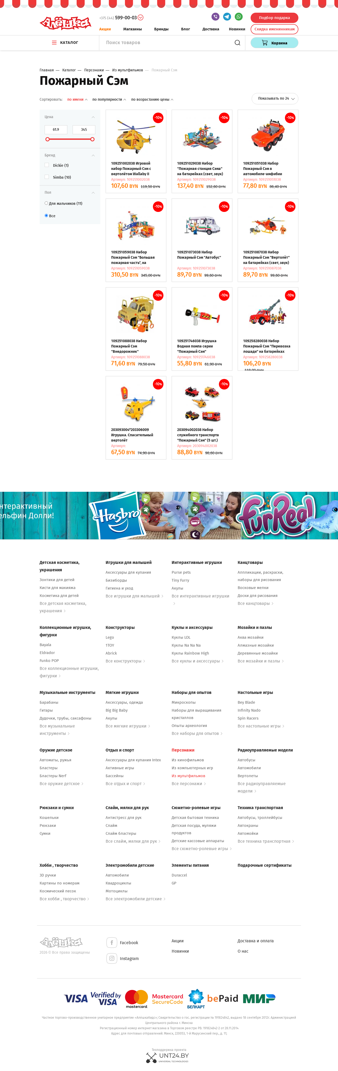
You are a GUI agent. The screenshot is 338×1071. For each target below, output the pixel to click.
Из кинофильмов (188, 760)
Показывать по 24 (276, 98)
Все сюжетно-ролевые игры (202, 848)
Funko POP (49, 660)
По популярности (109, 99)
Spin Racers (248, 718)
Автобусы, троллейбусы (260, 817)
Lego (110, 637)
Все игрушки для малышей (134, 596)
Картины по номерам (59, 883)
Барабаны (49, 702)
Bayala (45, 644)
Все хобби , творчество (64, 898)
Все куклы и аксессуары (197, 661)
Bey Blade (246, 702)
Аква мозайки (251, 637)
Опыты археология (189, 725)
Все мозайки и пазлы (261, 661)
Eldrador (47, 652)
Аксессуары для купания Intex (133, 760)
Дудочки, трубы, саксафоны (65, 718)
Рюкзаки (48, 825)
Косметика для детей (59, 595)
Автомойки (248, 833)
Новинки (237, 29)
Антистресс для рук (124, 817)
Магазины (132, 29)
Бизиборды (116, 580)
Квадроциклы (118, 883)
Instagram (122, 959)
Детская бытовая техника (195, 817)
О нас (243, 951)
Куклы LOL (181, 637)
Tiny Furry (180, 580)
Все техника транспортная (266, 841)
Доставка (211, 29)
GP (174, 883)
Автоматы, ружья (55, 760)
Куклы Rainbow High (190, 653)
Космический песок (58, 891)
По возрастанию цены (152, 99)
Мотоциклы (117, 891)
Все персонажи (189, 783)
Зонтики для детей (57, 579)
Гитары (46, 710)
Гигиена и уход (119, 588)
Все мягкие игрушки (128, 726)
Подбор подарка (274, 17)
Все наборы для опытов (197, 733)
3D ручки (48, 875)
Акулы (177, 588)
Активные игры (120, 768)
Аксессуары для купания (128, 572)
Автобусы (246, 760)
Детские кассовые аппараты (198, 840)
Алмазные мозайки (256, 645)
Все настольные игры (261, 726)
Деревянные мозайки (258, 653)
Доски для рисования (258, 595)
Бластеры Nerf (53, 775)
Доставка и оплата (256, 940)
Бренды (161, 29)
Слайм (111, 825)
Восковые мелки (253, 587)
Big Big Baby (117, 710)
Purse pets (181, 572)
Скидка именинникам (275, 29)
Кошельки (49, 817)
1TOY (110, 645)
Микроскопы (184, 702)
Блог (185, 29)
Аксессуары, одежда (124, 702)
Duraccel (179, 875)
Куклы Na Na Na (186, 645)
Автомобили (249, 768)
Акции (105, 29)
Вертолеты (248, 775)
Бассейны (115, 775)
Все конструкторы (125, 661)
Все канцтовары (255, 603)
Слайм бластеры (121, 833)
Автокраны (248, 825)
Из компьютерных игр (192, 768)
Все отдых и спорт (125, 783)
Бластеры (49, 768)
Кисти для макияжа (58, 587)
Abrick (111, 653)
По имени (77, 99)
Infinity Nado (249, 710)
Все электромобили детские (135, 898)
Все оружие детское (61, 783)
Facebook (122, 943)
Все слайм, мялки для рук (133, 841)
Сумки (45, 833)
